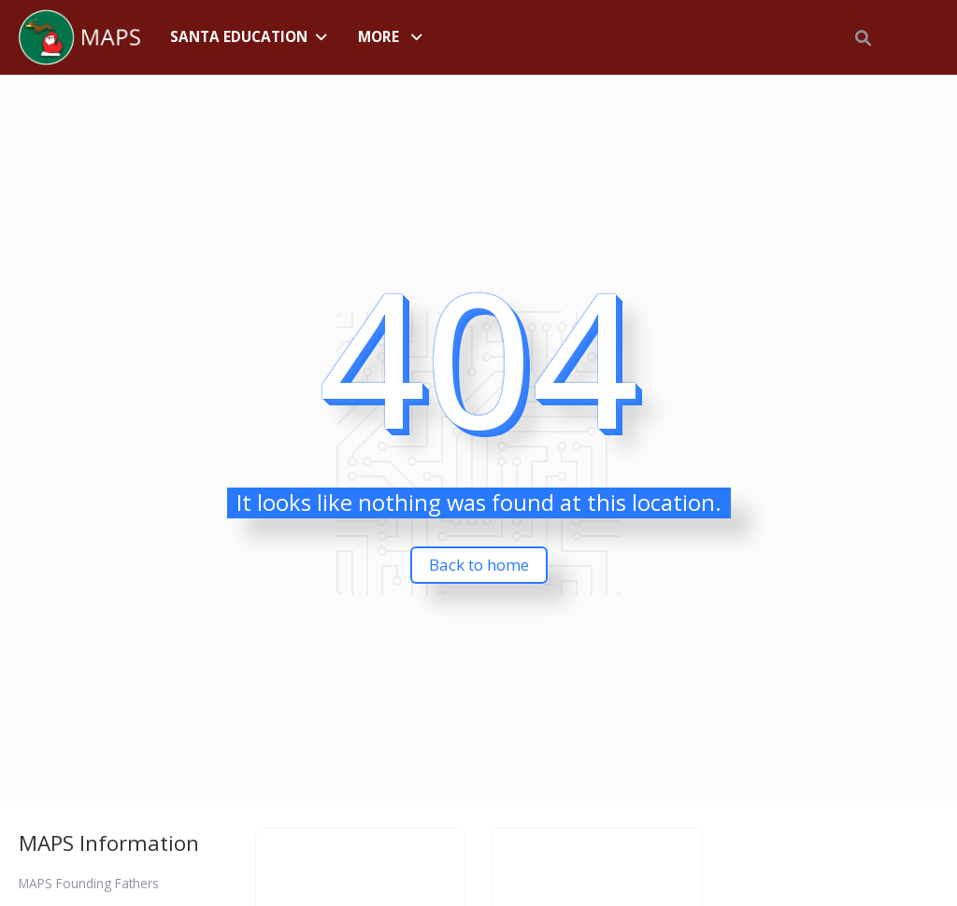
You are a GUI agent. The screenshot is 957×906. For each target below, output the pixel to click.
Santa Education (238, 36)
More (378, 36)
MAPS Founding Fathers (89, 883)
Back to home (479, 564)
